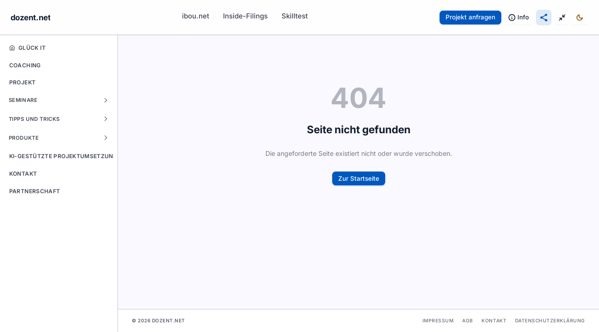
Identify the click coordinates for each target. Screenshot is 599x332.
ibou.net (195, 16)
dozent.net (31, 17)
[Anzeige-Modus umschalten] (562, 17)
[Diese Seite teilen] (544, 17)
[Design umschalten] (581, 17)
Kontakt (494, 320)
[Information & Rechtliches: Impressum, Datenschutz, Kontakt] (519, 17)
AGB (467, 320)
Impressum (438, 320)
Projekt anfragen (470, 17)
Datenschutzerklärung (550, 320)
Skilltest (295, 16)
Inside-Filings (245, 16)
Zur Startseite (358, 178)
